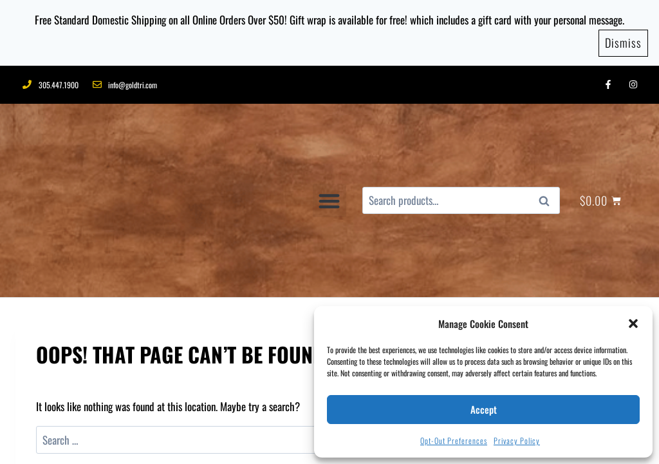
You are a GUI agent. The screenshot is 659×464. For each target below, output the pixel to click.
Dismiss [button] (623, 38)
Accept (483, 409)
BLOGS (133, 432)
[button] (633, 323)
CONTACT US (181, 432)
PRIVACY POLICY (248, 432)
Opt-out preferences (453, 440)
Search (547, 130)
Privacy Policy (517, 440)
